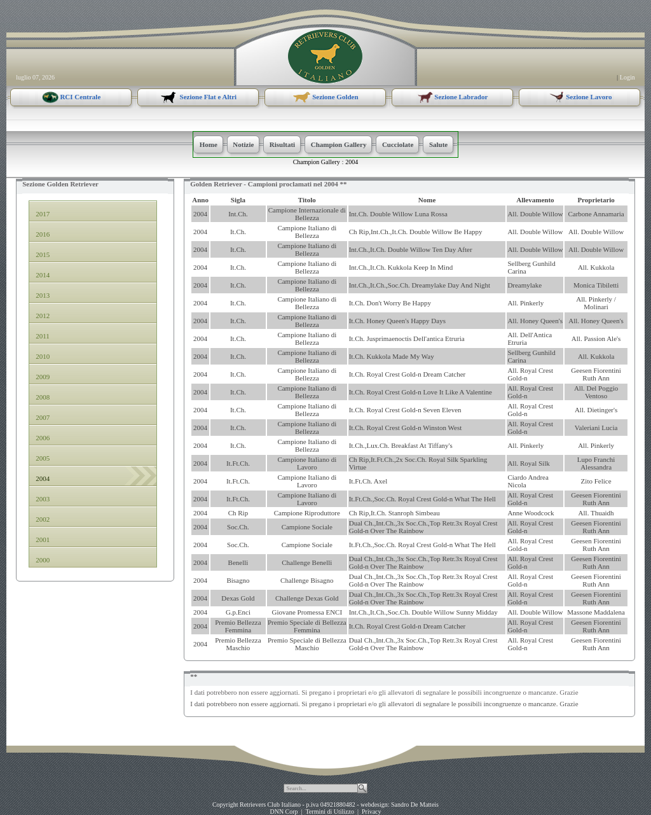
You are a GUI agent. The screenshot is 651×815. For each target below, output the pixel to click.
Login (627, 77)
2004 (351, 161)
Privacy (371, 811)
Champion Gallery (316, 161)
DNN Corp (284, 811)
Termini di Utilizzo (329, 811)
